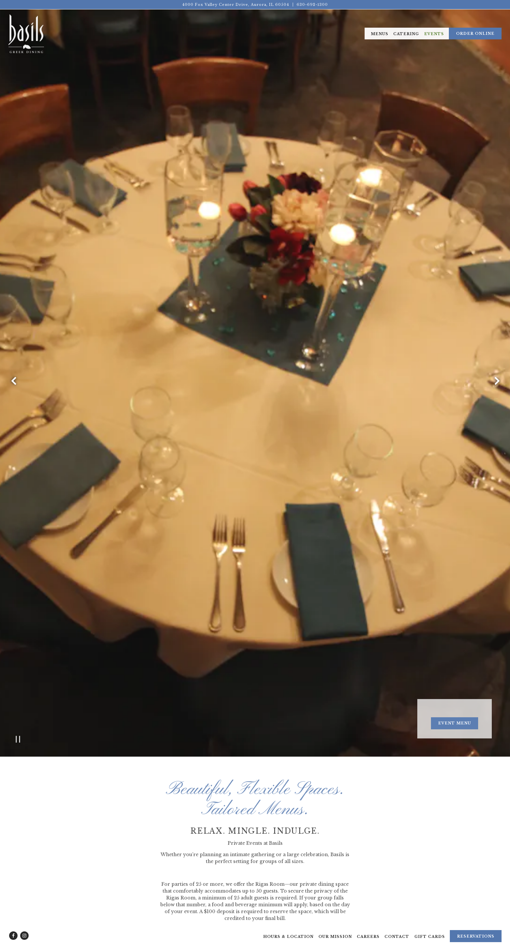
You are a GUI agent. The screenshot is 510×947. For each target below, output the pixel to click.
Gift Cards (429, 927)
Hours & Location (288, 927)
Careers (368, 927)
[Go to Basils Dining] (235, 4)
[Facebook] (13, 926)
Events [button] (434, 34)
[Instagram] (24, 926)
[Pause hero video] (18, 642)
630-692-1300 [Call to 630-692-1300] (312, 5)
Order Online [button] (475, 33)
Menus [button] (379, 34)
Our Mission (335, 927)
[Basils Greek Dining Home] (26, 33)
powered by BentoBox (255, 942)
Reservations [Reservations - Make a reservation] (475, 927)
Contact (396, 927)
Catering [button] (406, 34)
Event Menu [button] (454, 626)
